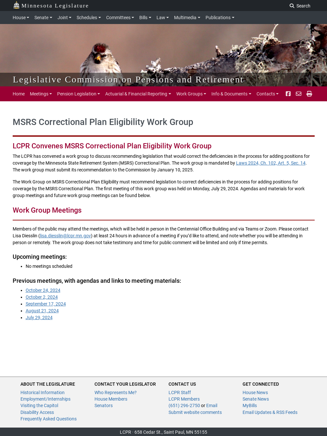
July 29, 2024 (39, 317)
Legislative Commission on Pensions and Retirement (128, 79)
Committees (118, 17)
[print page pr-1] (309, 94)
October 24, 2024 (43, 290)
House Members (110, 399)
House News (255, 392)
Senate (41, 17)
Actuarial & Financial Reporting (136, 93)
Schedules (87, 17)
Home (19, 93)
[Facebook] (288, 94)
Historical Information (42, 392)
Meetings (39, 93)
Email (211, 405)
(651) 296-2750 (184, 405)
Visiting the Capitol (39, 405)
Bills (143, 17)
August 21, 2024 (42, 310)
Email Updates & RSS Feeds (270, 412)
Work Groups (189, 93)
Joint (62, 17)
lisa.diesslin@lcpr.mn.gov (65, 235)
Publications (218, 17)
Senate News (256, 399)
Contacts (266, 93)
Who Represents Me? (115, 392)
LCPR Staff (180, 392)
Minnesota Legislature (51, 5)
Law (161, 17)
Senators (103, 405)
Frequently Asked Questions (48, 418)
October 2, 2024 (42, 297)
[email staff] (298, 94)
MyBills (250, 405)
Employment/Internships (45, 399)
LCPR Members (184, 399)
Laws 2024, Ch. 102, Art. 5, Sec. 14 (271, 163)
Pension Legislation (76, 93)
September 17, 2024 (46, 303)
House (19, 17)
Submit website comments (195, 412)
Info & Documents (229, 93)
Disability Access (37, 412)
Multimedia (185, 17)
